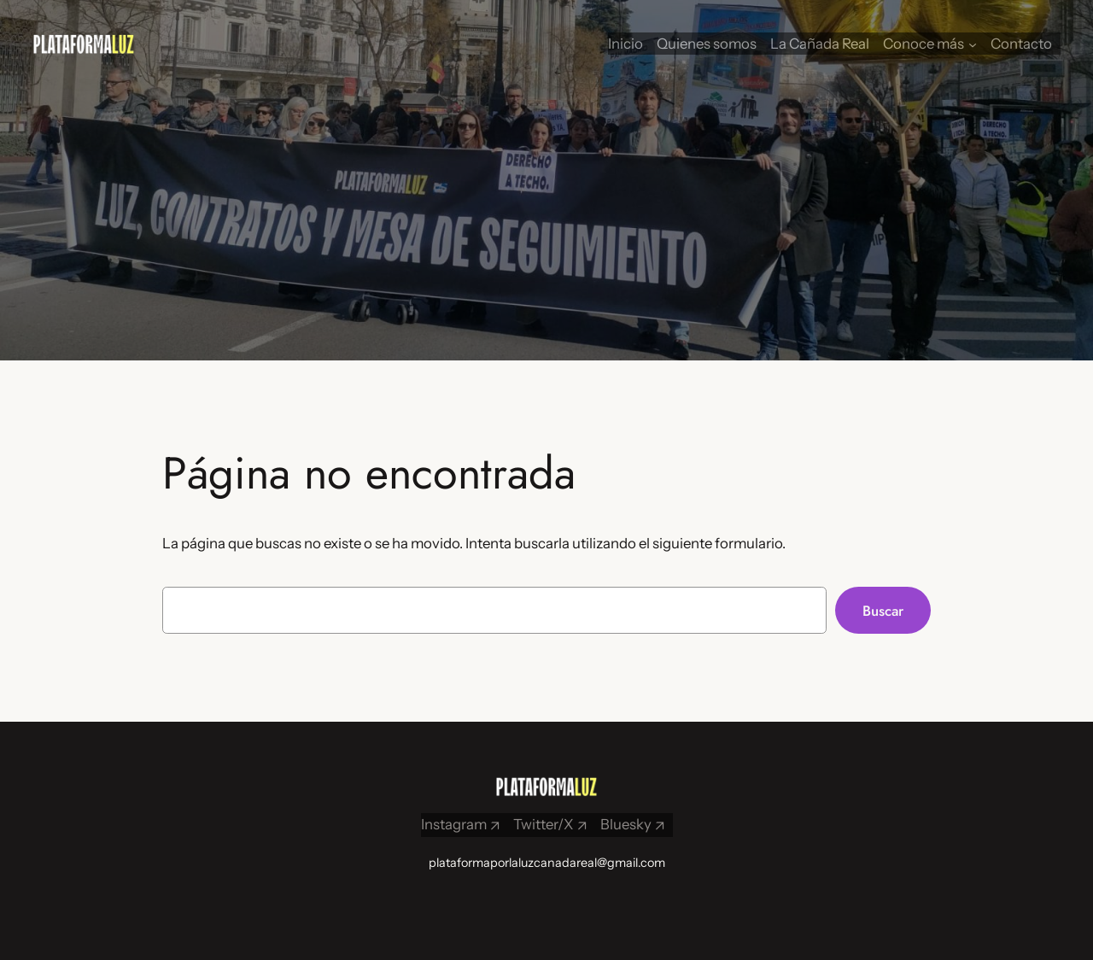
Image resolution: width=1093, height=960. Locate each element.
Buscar (882, 610)
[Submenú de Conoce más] (972, 43)
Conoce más (923, 43)
